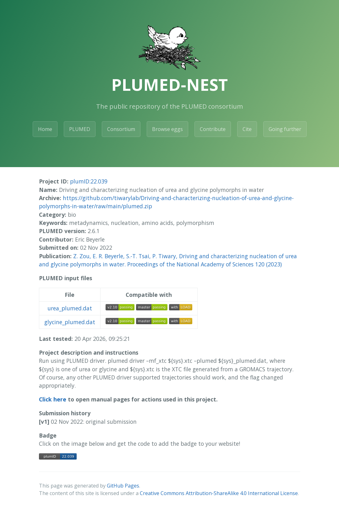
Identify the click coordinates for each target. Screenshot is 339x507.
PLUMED (79, 129)
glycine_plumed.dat (69, 322)
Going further (285, 129)
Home (45, 129)
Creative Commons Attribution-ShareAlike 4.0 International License (219, 493)
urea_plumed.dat (69, 308)
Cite (247, 129)
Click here (52, 399)
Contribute (213, 129)
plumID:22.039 (88, 181)
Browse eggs (167, 129)
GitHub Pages (123, 485)
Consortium (121, 129)
